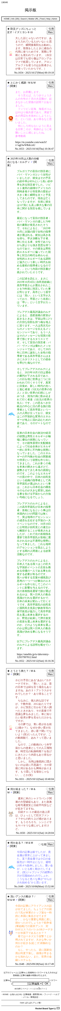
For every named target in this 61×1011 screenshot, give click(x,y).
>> (44, 989)
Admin (54, 19)
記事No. (26, 980)
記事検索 (27, 994)
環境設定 (34, 997)
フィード (48, 994)
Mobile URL (33, 19)
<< (31, 989)
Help (48, 19)
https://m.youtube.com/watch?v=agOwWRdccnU (31, 143)
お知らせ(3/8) (16, 994)
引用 (50, 28)
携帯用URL (38, 994)
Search (24, 19)
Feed (42, 19)
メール (26, 997)
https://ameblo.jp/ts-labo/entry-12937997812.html (33, 656)
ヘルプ (56, 994)
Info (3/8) (15, 19)
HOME (7, 19)
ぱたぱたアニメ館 (33, 1003)
